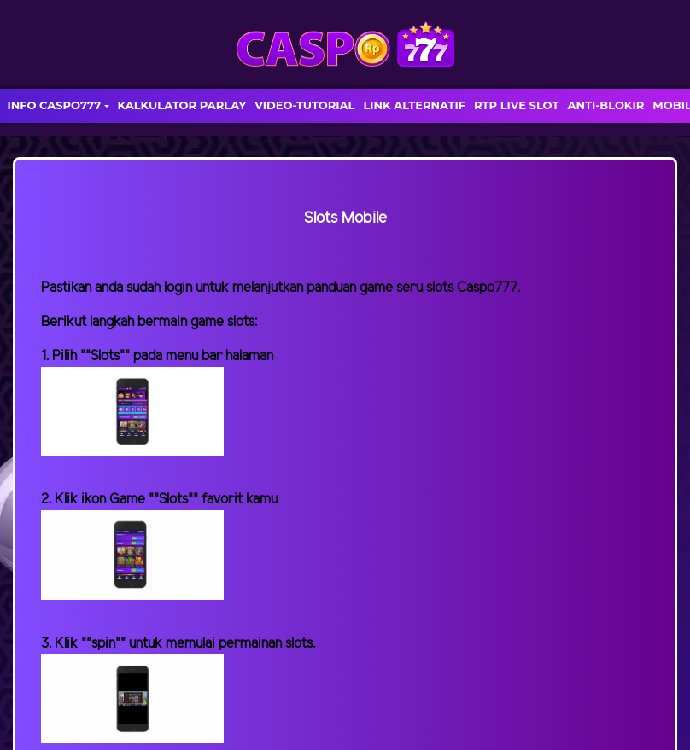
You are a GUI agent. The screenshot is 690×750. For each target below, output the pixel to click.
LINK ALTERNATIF (414, 105)
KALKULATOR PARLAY (182, 105)
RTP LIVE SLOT (516, 105)
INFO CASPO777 (54, 105)
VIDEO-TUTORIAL (304, 105)
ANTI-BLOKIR (605, 105)
